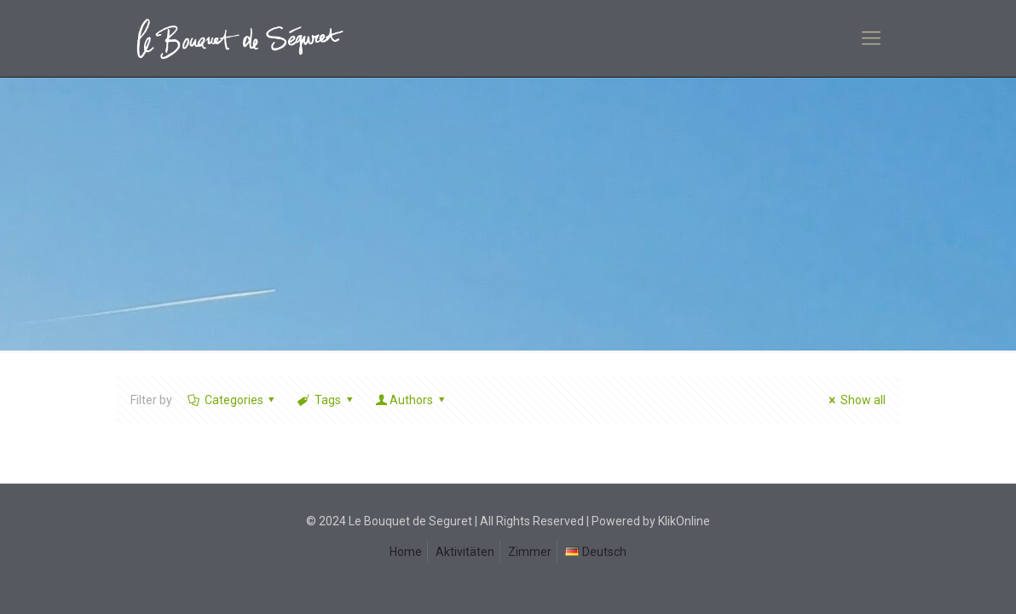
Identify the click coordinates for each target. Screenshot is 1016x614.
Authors (410, 400)
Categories (232, 400)
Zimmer (529, 552)
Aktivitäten (465, 552)
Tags (326, 400)
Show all (854, 400)
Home (406, 552)
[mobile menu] (871, 38)
